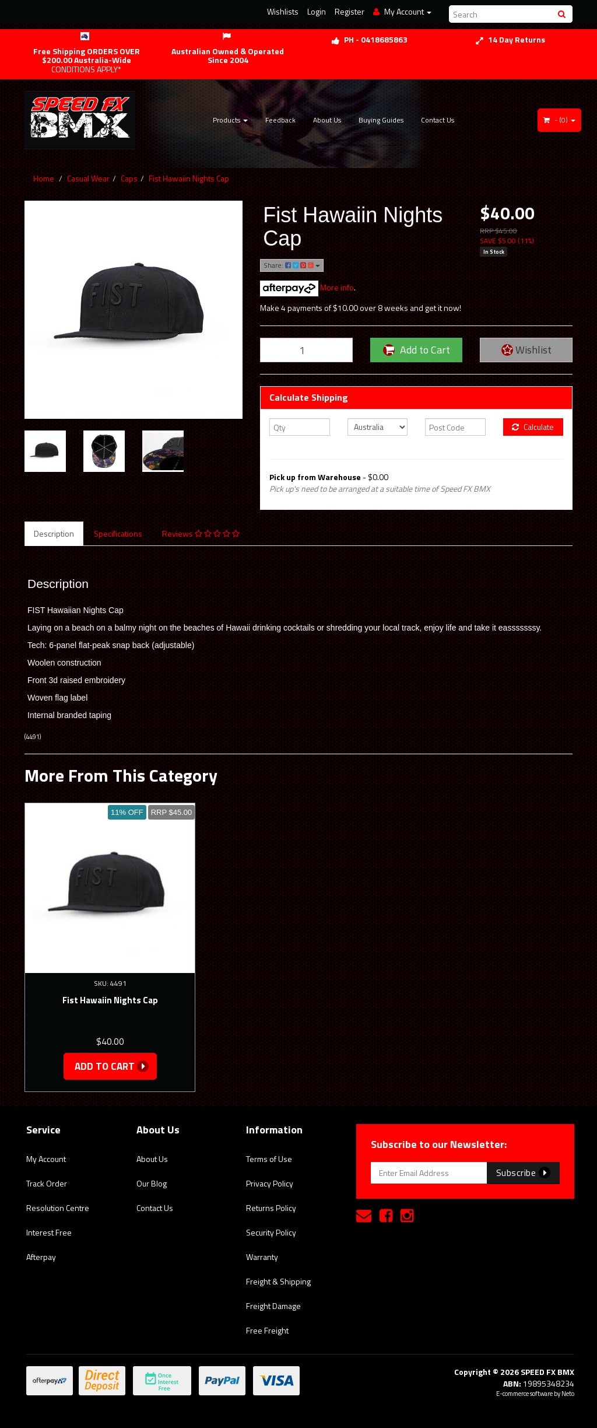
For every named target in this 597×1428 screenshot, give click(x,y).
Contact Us (437, 119)
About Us (327, 119)
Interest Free (49, 1232)
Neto (567, 1393)
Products (230, 119)
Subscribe (523, 1173)
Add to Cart (416, 350)
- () (559, 119)
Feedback (280, 119)
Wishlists (282, 11)
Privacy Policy (269, 1183)
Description (54, 533)
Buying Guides (381, 119)
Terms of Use (269, 1159)
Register (349, 11)
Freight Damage (273, 1306)
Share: (292, 265)
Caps (129, 178)
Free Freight (267, 1330)
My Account (46, 1159)
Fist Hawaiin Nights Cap (189, 178)
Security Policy (271, 1232)
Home (43, 178)
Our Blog (151, 1183)
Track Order (46, 1183)
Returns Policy (271, 1208)
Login (316, 11)
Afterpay (41, 1257)
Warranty (262, 1257)
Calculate (533, 427)
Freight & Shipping (278, 1281)
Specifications (118, 533)
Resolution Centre (57, 1208)
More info (307, 287)
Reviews (201, 533)
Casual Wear (88, 178)
